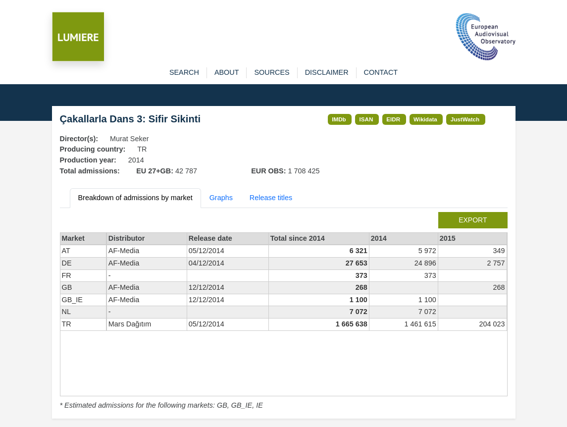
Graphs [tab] (221, 198)
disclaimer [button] (327, 72)
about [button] (226, 72)
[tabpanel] (284, 311)
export (473, 220)
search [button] (184, 72)
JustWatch (465, 119)
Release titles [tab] (271, 198)
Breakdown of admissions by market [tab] (135, 198)
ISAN (366, 119)
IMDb (339, 119)
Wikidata (425, 119)
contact (381, 72)
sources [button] (271, 72)
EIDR (393, 119)
